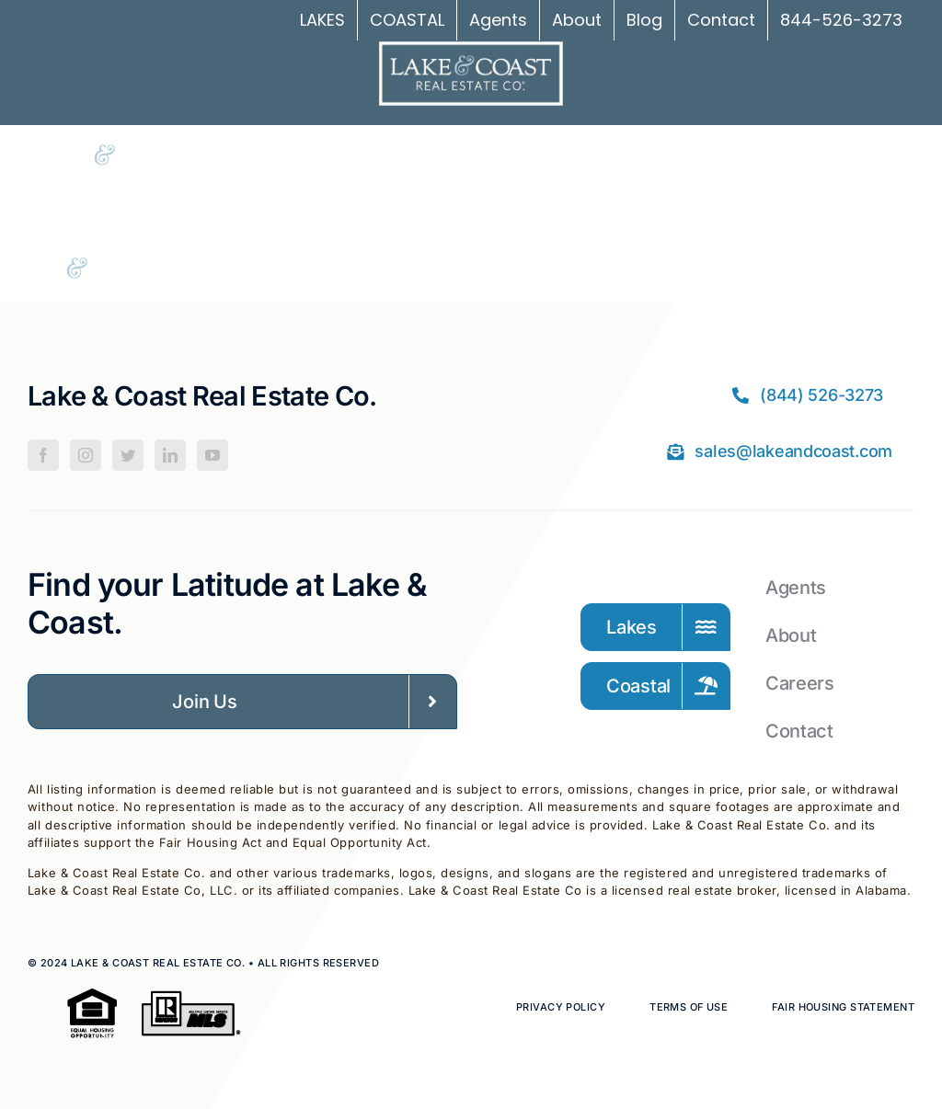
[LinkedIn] (170, 455)
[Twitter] (128, 455)
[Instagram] (85, 455)
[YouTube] (212, 455)
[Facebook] (43, 455)
